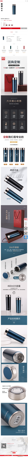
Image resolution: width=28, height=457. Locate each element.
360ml (4, 23)
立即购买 (24, 28)
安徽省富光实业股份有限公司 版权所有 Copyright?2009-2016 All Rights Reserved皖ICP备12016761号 (22, 446)
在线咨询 (26, 221)
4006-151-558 (10, 443)
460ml (6, 23)
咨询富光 (11, 28)
